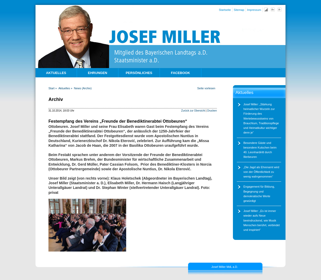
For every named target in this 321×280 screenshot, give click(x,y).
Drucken (212, 110)
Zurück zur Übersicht (193, 110)
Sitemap (239, 9)
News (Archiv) (82, 88)
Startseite (225, 9)
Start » (52, 88)
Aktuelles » (65, 88)
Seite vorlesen (206, 88)
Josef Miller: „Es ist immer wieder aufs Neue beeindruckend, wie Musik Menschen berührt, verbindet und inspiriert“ (262, 220)
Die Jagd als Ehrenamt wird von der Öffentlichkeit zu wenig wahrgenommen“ (261, 172)
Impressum (254, 9)
